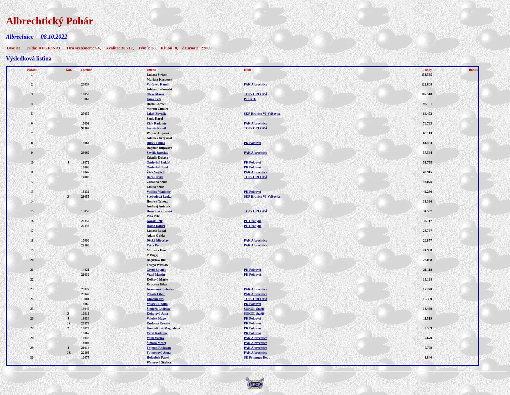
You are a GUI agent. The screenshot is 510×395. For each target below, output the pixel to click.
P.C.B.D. (250, 99)
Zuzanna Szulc (157, 182)
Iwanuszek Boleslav (160, 289)
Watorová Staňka (159, 362)
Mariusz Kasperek (159, 79)
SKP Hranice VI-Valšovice (262, 113)
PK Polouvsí (252, 143)
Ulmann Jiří (155, 299)
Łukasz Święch (157, 74)
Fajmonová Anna (159, 352)
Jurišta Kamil (156, 128)
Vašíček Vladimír (159, 191)
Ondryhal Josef (157, 167)
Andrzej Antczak (158, 206)
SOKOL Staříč (254, 308)
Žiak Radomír (157, 123)
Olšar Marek (156, 94)
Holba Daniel (156, 226)
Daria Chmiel (156, 104)
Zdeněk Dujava (157, 157)
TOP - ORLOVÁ (255, 94)
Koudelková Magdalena (163, 328)
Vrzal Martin (156, 274)
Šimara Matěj (156, 343)
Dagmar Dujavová (159, 148)
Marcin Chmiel (157, 109)
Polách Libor (156, 294)
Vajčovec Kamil (157, 84)
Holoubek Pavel (158, 357)
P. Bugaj (152, 255)
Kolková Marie (157, 279)
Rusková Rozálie (158, 323)
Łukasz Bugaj (156, 230)
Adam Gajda (156, 235)
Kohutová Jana (157, 313)
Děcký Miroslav (157, 240)
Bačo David (155, 177)
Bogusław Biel (156, 260)
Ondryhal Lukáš (158, 162)
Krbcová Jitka (157, 284)
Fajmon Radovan (159, 347)
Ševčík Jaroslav (157, 152)
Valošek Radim (157, 304)
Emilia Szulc (155, 187)
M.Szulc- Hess (157, 250)
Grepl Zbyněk (156, 269)
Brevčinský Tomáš (159, 211)
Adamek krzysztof (159, 138)
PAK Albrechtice (255, 84)
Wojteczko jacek (158, 133)
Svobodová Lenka (159, 196)
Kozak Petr (155, 221)
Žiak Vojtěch (156, 172)
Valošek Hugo (156, 318)
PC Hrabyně (253, 221)
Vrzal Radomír (157, 333)
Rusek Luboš (156, 143)
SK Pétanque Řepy (257, 357)
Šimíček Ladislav (158, 308)
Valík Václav (155, 338)
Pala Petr (153, 216)
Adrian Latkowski (159, 89)
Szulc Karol (155, 118)
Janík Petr (154, 99)
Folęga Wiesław (157, 265)
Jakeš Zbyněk (156, 113)
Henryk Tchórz (157, 201)
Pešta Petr (154, 245)
